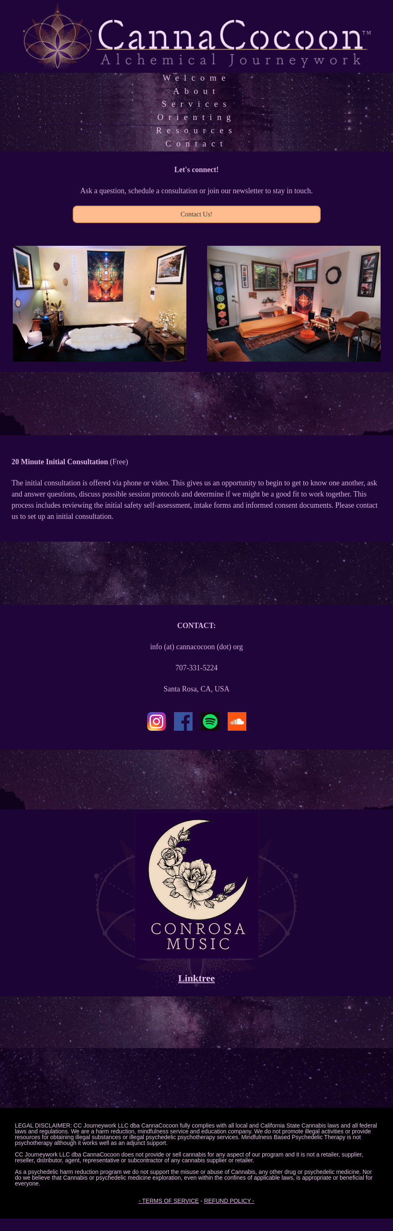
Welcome (196, 78)
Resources (196, 130)
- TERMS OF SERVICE (168, 1200)
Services (196, 104)
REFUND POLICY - (229, 1200)
